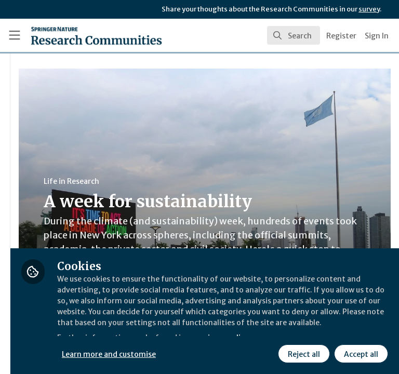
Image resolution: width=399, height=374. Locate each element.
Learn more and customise (232, 330)
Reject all (210, 352)
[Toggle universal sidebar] (14, 35)
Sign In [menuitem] (377, 36)
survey (369, 9)
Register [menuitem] (341, 36)
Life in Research (194, 181)
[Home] (73, 35)
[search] (293, 35)
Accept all (267, 352)
